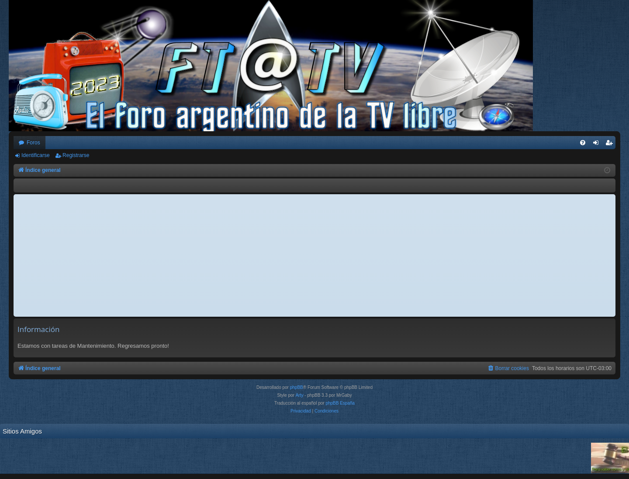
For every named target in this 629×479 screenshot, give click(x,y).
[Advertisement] (314, 255)
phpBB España (340, 403)
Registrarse (75, 155)
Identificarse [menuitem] (597, 144)
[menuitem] (582, 142)
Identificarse (35, 155)
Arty (300, 395)
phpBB (296, 387)
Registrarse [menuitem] (610, 144)
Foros (33, 143)
